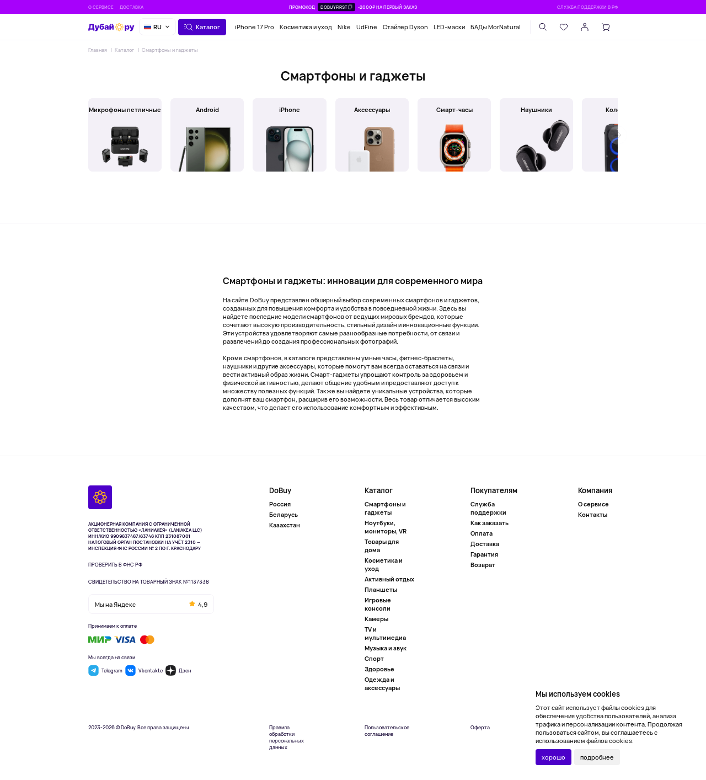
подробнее (597, 757)
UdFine (366, 27)
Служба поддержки (488, 508)
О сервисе (101, 7)
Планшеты (381, 589)
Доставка (131, 7)
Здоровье (379, 669)
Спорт (374, 658)
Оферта (480, 727)
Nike (344, 27)
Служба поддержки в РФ (587, 7)
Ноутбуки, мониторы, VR (386, 527)
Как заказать (489, 523)
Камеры (376, 619)
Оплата (481, 533)
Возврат (482, 564)
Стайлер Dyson (405, 27)
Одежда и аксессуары (382, 683)
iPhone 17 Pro (254, 27)
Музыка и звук (386, 648)
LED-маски (449, 27)
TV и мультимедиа (385, 633)
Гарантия (484, 554)
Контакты (592, 514)
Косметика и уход (306, 27)
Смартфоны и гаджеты (170, 50)
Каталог (124, 50)
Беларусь (283, 514)
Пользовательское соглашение (387, 731)
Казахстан (284, 525)
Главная (97, 50)
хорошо (553, 757)
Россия (280, 504)
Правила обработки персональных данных (286, 737)
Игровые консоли (378, 604)
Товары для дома (382, 545)
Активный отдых (389, 579)
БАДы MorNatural (495, 27)
